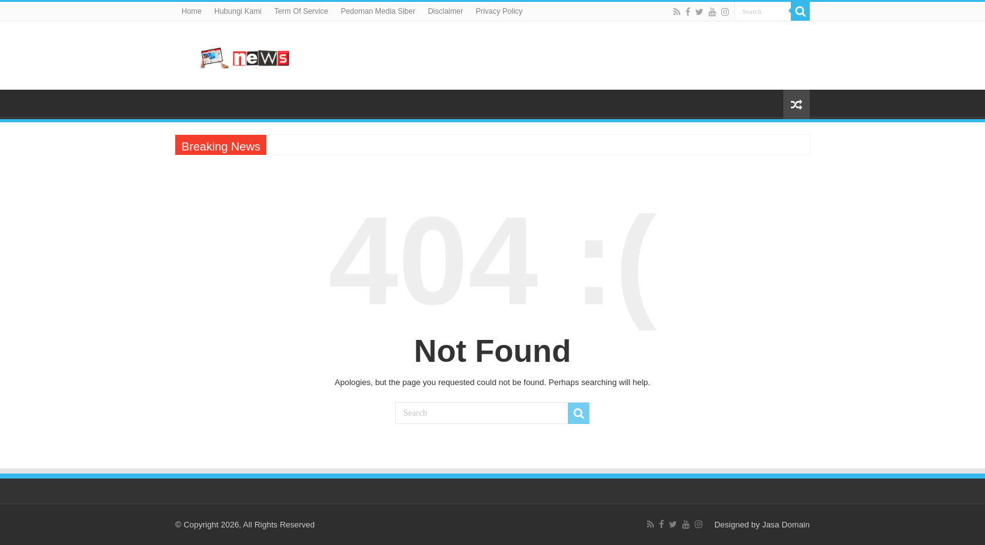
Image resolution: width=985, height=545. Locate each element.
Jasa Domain (786, 524)
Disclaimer (445, 11)
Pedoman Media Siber (377, 11)
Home (192, 11)
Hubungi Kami (237, 11)
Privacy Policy (499, 11)
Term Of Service (301, 11)
